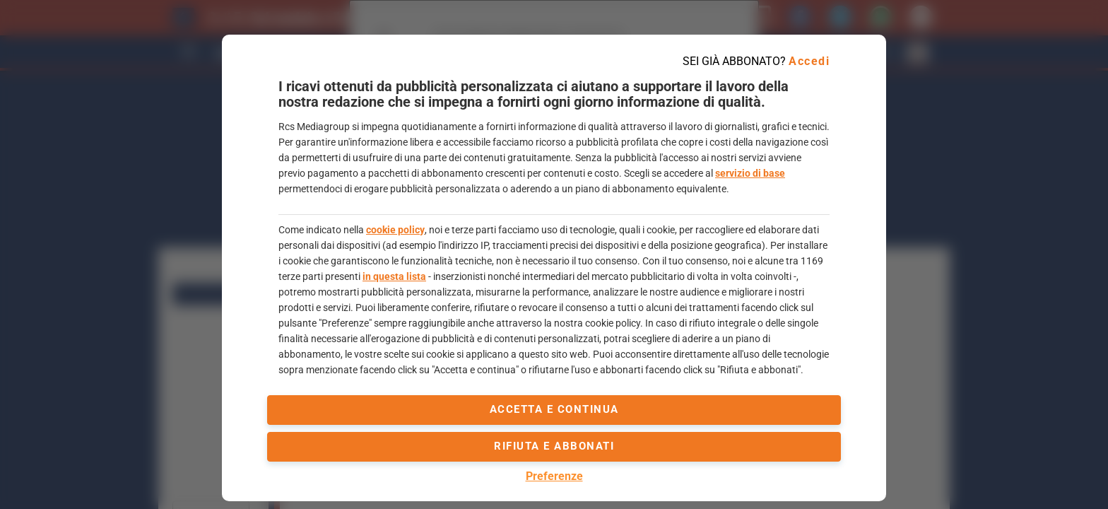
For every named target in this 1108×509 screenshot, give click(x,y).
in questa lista (394, 276)
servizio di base (750, 173)
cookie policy (395, 229)
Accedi (809, 61)
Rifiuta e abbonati (554, 446)
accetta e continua (554, 409)
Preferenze (554, 476)
